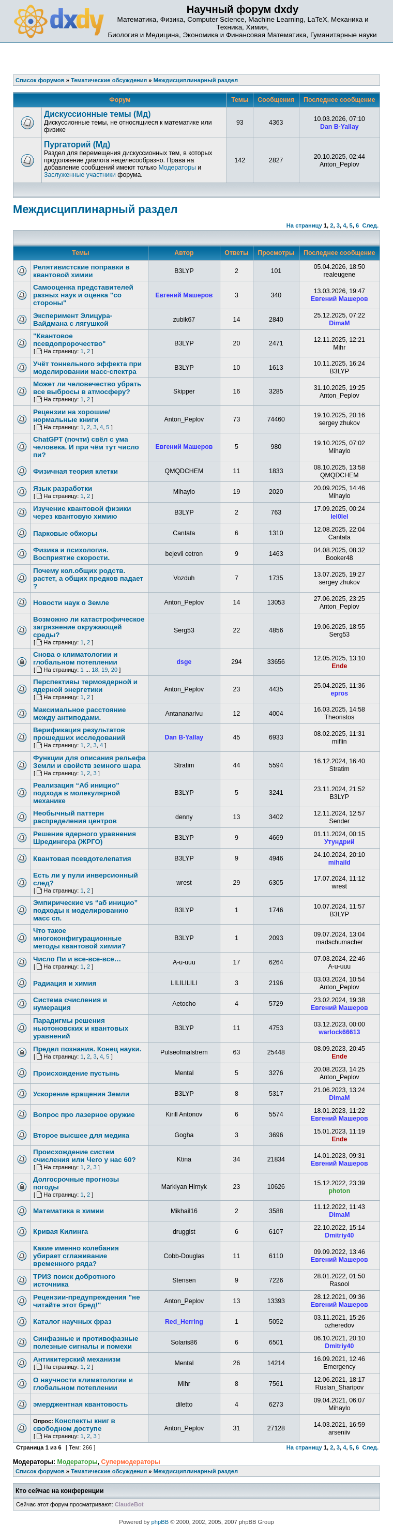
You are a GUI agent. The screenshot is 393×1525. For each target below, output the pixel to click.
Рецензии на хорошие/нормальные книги (71, 416)
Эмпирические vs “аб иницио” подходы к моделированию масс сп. (85, 910)
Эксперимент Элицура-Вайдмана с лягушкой (72, 319)
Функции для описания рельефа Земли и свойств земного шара (89, 761)
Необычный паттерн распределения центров (75, 817)
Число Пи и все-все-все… (77, 959)
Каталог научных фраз (72, 1321)
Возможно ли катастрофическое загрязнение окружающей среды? (89, 627)
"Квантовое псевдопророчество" (69, 340)
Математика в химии (68, 1211)
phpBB (160, 1522)
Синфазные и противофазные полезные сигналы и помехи (85, 1342)
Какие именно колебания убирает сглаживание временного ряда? (76, 1255)
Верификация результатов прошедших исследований (79, 734)
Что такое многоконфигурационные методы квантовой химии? (79, 938)
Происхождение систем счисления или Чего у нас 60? (84, 1156)
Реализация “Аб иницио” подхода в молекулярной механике (76, 793)
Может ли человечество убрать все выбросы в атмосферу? (87, 388)
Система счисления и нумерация (70, 1003)
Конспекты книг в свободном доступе (74, 1424)
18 (95, 670)
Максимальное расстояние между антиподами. (79, 713)
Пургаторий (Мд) (77, 144)
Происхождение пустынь (76, 1073)
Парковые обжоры (65, 533)
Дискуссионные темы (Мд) (97, 114)
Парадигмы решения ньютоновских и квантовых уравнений (80, 1028)
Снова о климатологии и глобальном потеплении (75, 658)
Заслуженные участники (80, 174)
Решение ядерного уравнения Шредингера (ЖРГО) (84, 837)
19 (104, 670)
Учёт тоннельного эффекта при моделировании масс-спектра (87, 367)
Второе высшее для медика (81, 1135)
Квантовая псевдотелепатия (82, 859)
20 (114, 670)
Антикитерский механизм (76, 1359)
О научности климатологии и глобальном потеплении (83, 1384)
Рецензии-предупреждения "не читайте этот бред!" (86, 1301)
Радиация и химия (64, 983)
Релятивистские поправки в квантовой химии (81, 271)
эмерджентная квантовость (80, 1404)
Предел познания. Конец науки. (87, 1049)
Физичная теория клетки (75, 471)
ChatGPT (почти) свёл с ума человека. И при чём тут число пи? (86, 447)
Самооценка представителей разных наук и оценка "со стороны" (83, 295)
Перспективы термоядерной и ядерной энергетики (85, 685)
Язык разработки (62, 488)
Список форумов (40, 1471)
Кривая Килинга (60, 1231)
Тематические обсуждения (109, 1471)
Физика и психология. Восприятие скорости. (71, 554)
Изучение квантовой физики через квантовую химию (82, 512)
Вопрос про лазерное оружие (84, 1115)
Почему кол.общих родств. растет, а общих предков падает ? (88, 578)
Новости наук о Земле (71, 603)
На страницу (304, 225)
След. (370, 225)
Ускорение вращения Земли (81, 1094)
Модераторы (176, 167)
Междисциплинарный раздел (95, 209)
